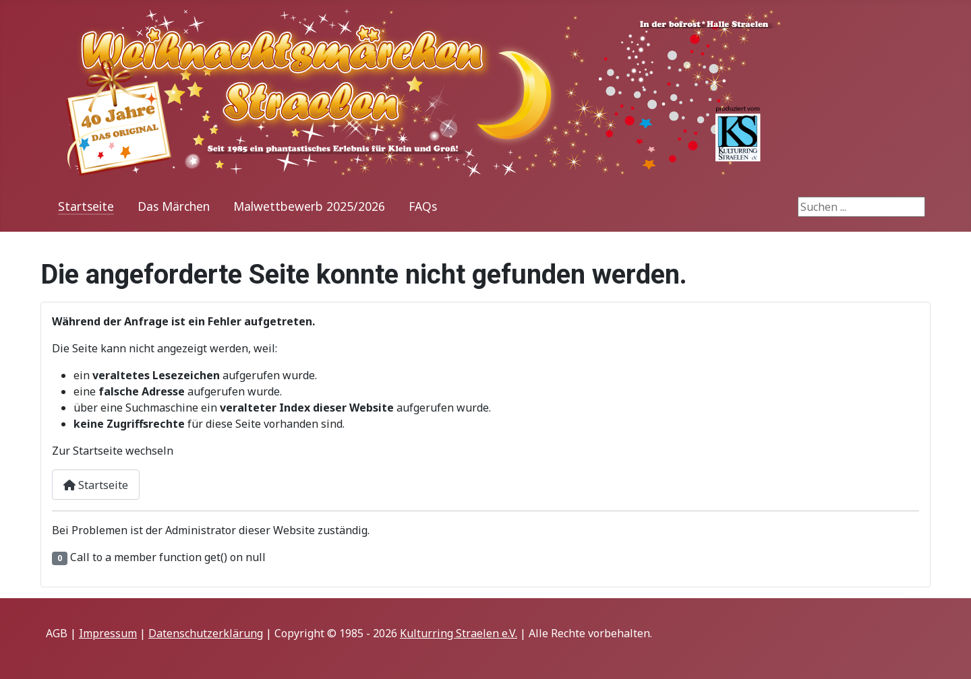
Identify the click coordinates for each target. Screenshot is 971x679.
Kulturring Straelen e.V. (458, 633)
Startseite (86, 206)
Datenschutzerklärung (205, 633)
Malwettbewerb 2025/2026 (309, 206)
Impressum (108, 633)
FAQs (423, 206)
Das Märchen (174, 206)
